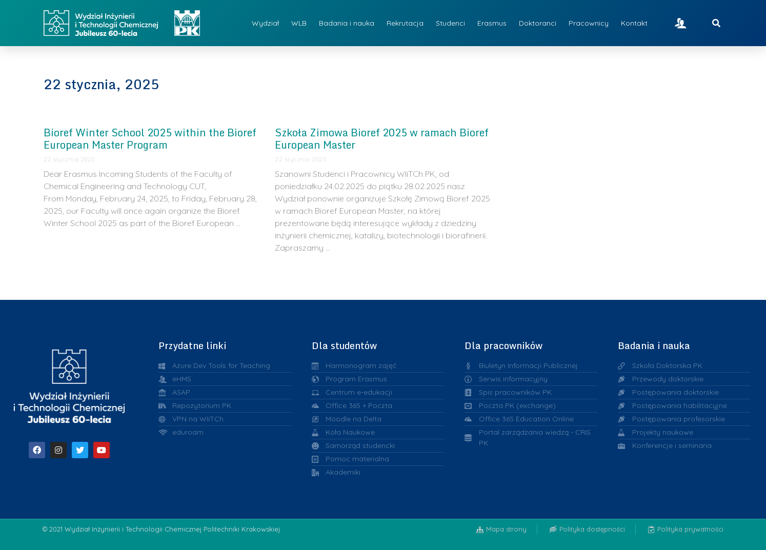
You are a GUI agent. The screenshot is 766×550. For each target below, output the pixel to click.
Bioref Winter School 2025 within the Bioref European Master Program (150, 138)
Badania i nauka (346, 23)
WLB (299, 23)
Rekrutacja (405, 23)
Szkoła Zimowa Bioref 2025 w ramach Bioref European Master (382, 138)
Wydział (265, 23)
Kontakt (634, 23)
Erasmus (492, 23)
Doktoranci (537, 23)
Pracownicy (589, 23)
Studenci (450, 23)
